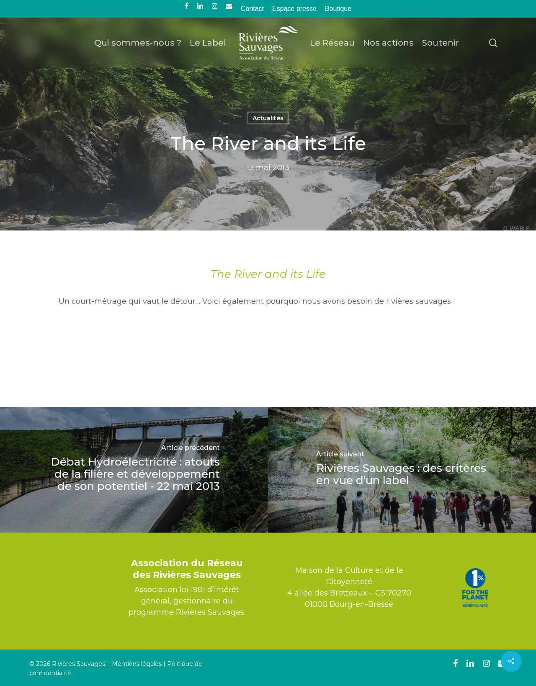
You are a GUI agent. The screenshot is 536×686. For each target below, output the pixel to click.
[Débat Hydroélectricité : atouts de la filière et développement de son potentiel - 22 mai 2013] (134, 470)
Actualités (268, 118)
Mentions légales (137, 664)
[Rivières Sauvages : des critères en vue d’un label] (402, 470)
